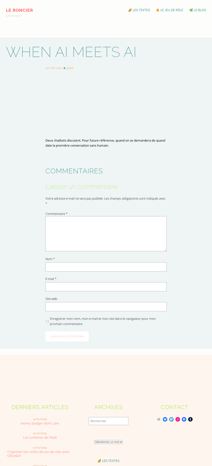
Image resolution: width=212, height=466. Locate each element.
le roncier (19, 10)
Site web (51, 298)
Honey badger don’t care (40, 423)
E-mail (50, 278)
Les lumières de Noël (40, 437)
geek (70, 68)
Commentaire (56, 213)
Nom (50, 259)
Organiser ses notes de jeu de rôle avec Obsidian (38, 454)
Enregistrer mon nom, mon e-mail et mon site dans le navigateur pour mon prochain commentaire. (103, 321)
